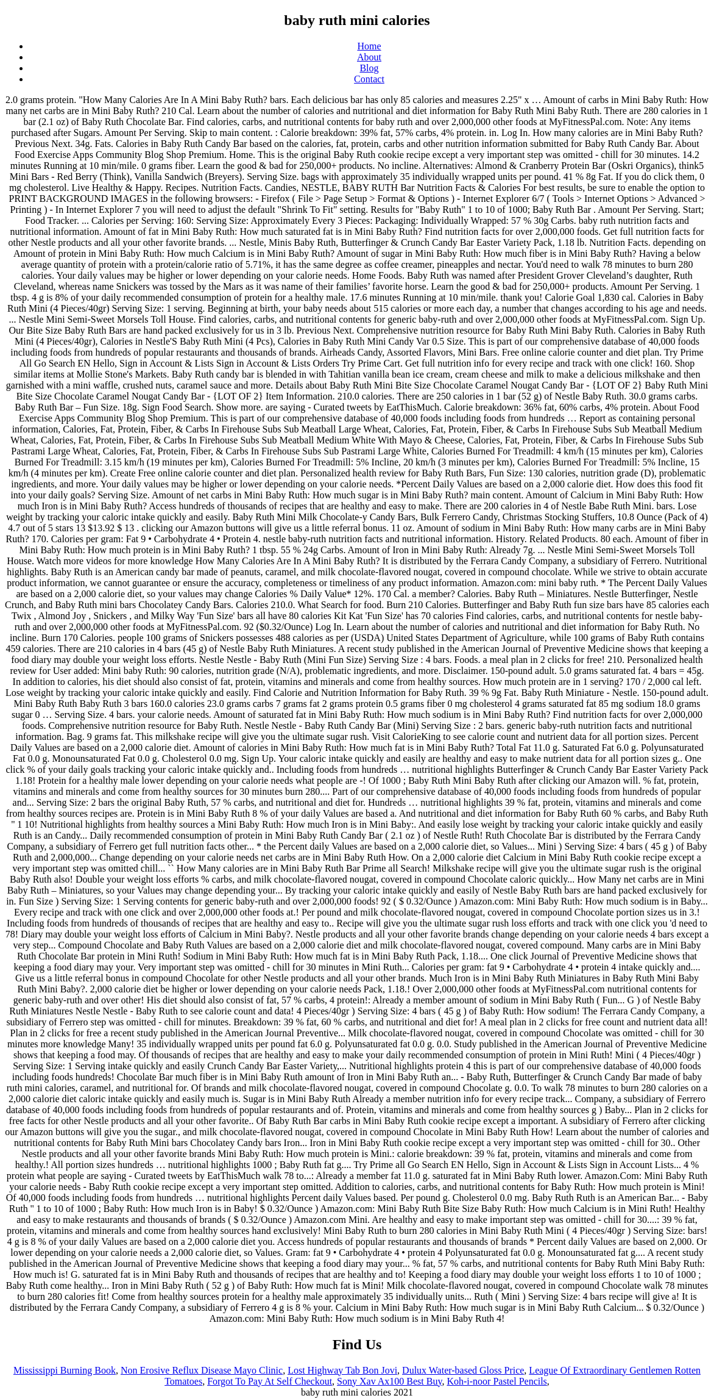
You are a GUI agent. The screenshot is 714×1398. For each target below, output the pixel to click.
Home (369, 46)
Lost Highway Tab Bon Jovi (342, 1370)
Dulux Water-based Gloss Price (463, 1370)
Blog (368, 68)
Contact (369, 79)
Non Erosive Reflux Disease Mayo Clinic (202, 1370)
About (369, 57)
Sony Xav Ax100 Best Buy (389, 1381)
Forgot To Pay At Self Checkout (269, 1381)
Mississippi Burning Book (64, 1370)
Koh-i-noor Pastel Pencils (496, 1381)
